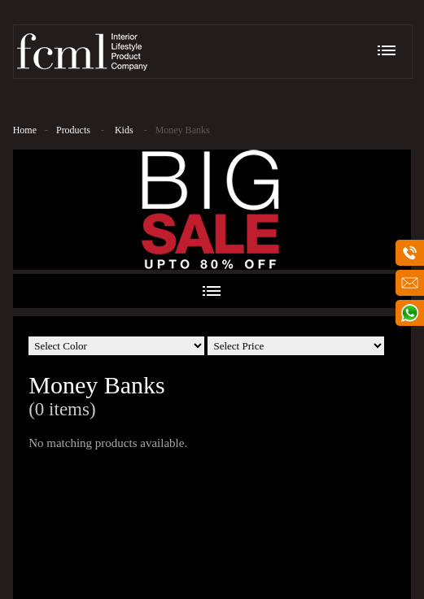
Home (25, 130)
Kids (124, 130)
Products (73, 130)
